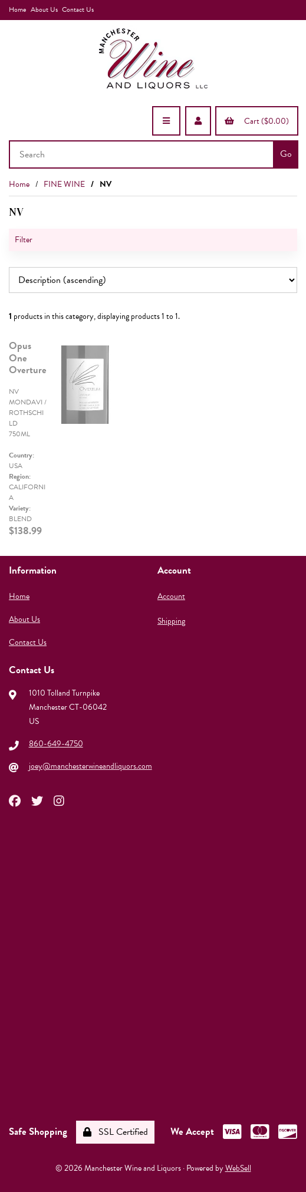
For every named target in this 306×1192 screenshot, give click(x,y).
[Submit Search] (285, 154)
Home (17, 9)
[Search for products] (142, 154)
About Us (44, 9)
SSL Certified (115, 1132)
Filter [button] (23, 239)
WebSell (238, 1168)
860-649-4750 (56, 743)
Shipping (171, 621)
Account (171, 596)
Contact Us (78, 9)
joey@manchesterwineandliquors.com (90, 766)
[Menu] (166, 121)
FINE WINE (64, 184)
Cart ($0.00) (257, 121)
